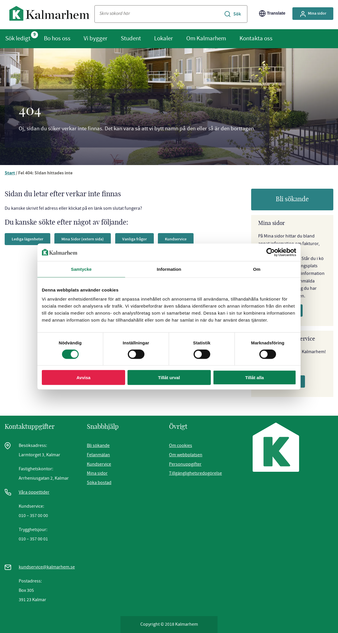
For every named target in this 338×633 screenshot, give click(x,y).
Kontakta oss (256, 38)
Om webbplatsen (185, 455)
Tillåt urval (169, 377)
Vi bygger (95, 38)
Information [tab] (169, 268)
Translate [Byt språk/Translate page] (272, 13)
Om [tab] (256, 268)
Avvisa (84, 377)
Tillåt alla (254, 377)
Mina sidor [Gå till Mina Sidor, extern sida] (312, 14)
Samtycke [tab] (81, 268)
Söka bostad (99, 482)
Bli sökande (292, 199)
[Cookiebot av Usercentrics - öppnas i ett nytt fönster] (270, 252)
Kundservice (176, 239)
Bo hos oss (57, 38)
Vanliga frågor (134, 239)
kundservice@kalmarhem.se (47, 567)
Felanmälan (98, 455)
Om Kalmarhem (206, 38)
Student (131, 38)
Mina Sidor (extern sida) (82, 239)
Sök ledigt (17, 38)
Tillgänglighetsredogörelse (195, 473)
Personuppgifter (185, 464)
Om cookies (180, 445)
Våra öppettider (34, 492)
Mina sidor (97, 473)
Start (10, 173)
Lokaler (163, 38)
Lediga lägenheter (27, 239)
